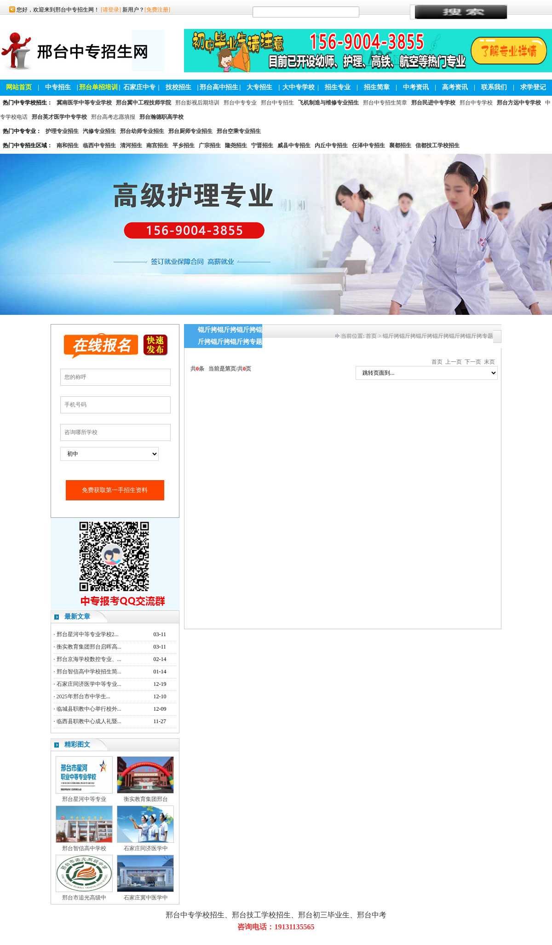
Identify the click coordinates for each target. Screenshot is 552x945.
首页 (371, 336)
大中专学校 (298, 87)
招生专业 (338, 87)
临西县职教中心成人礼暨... (89, 721)
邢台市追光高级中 (84, 897)
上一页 (453, 362)
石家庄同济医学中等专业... (89, 684)
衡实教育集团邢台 (146, 799)
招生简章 (377, 87)
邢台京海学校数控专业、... (89, 659)
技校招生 (178, 87)
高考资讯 (455, 87)
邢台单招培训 (98, 87)
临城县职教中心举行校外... (89, 709)
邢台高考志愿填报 (113, 117)
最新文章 (77, 616)
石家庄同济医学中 (146, 848)
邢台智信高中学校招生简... (89, 671)
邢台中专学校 (476, 102)
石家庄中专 (139, 87)
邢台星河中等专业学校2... (88, 634)
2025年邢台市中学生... (83, 696)
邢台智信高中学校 (84, 848)
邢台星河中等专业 (84, 799)
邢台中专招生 (277, 102)
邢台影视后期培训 (197, 102)
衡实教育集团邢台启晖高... (89, 647)
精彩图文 (77, 744)
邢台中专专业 (240, 102)
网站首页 (19, 87)
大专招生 (259, 87)
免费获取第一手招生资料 (115, 490)
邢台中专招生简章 (385, 102)
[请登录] (111, 9)
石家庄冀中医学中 (146, 897)
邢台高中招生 (219, 87)
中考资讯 (416, 87)
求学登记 (533, 87)
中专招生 (58, 87)
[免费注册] (157, 9)
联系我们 (494, 87)
